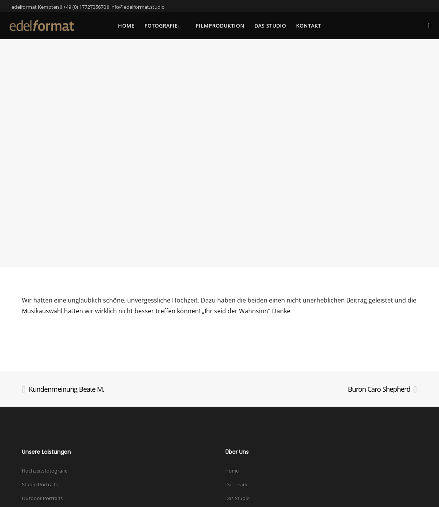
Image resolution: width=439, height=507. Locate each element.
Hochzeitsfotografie (44, 471)
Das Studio (237, 498)
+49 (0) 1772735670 (84, 6)
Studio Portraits (40, 485)
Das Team (236, 485)
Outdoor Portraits (42, 498)
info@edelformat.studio (137, 6)
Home (232, 471)
